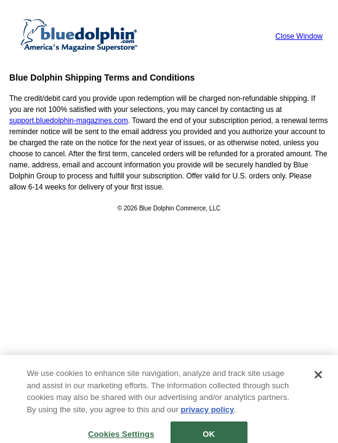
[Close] (318, 379)
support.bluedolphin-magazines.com (68, 120)
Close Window (299, 36)
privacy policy (208, 413)
